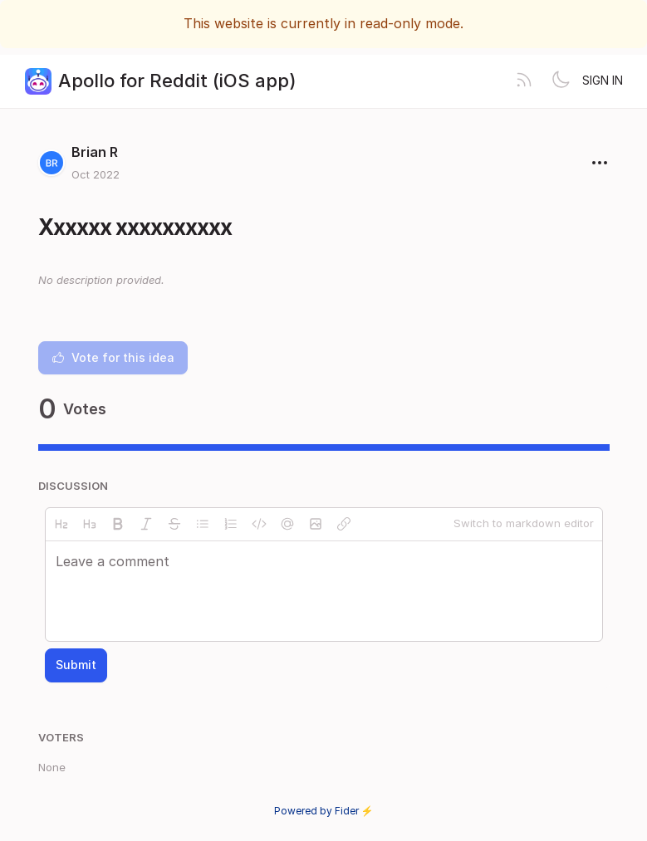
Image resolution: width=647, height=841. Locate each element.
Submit (76, 665)
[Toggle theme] (561, 81)
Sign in (602, 80)
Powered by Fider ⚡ (324, 810)
